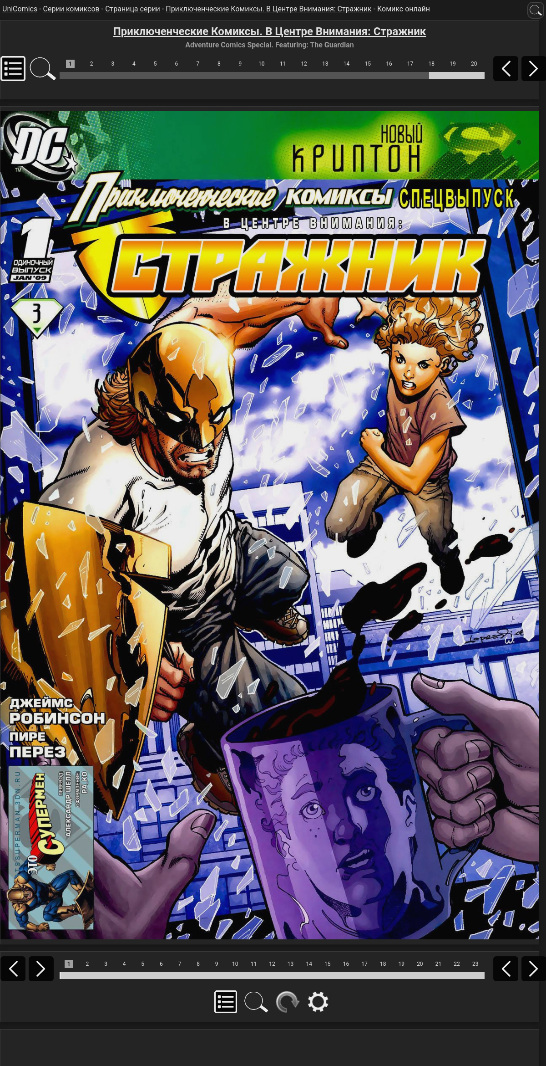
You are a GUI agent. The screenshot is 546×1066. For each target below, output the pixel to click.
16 (389, 64)
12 (304, 64)
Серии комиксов (71, 9)
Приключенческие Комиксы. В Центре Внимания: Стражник (268, 9)
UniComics (19, 9)
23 (475, 964)
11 (283, 64)
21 (438, 964)
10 (261, 64)
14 (347, 64)
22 (457, 964)
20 (474, 64)
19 (453, 64)
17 (410, 64)
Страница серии (132, 9)
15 (367, 64)
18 (432, 64)
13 (325, 64)
